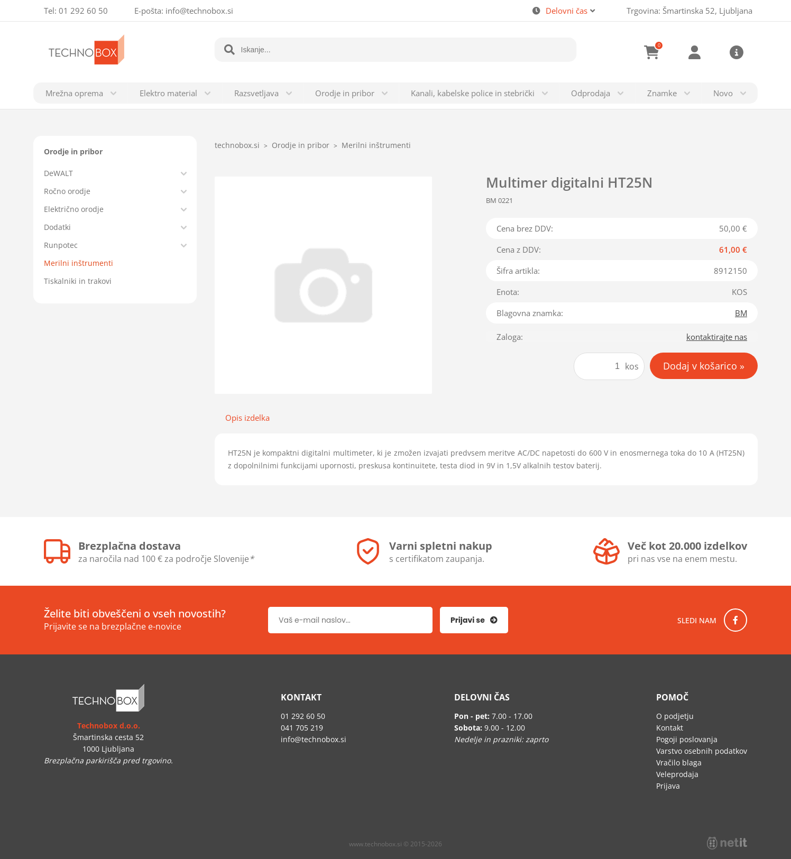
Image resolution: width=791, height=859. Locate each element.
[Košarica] (652, 52)
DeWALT (58, 173)
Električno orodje (74, 209)
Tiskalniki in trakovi (78, 281)
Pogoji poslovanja (687, 739)
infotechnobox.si (199, 10)
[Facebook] (735, 620)
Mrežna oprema (74, 93)
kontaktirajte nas (716, 336)
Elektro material (168, 93)
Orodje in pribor (344, 93)
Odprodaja (590, 93)
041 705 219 (302, 728)
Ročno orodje (67, 191)
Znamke (662, 93)
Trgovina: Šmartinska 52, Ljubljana (689, 10)
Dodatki (57, 227)
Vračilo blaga (679, 763)
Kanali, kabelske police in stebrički (473, 93)
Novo (723, 93)
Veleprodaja (677, 774)
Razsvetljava (256, 93)
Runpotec (61, 245)
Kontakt (669, 728)
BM (741, 313)
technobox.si (237, 145)
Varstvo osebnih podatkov (701, 751)
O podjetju (675, 716)
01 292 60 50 (83, 10)
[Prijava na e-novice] (474, 620)
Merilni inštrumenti (78, 263)
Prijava (694, 52)
